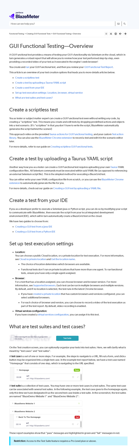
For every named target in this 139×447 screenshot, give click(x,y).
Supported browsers (44, 285)
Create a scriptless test (27, 77)
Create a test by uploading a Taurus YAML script (40, 82)
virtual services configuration (53, 314)
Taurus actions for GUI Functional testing (70, 134)
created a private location (47, 293)
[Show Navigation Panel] (125, 15)
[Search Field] (68, 23)
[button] (118, 23)
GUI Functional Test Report (98, 67)
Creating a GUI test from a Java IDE (33, 226)
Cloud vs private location (32, 259)
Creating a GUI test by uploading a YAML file (77, 188)
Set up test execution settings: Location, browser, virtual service (49, 92)
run (27, 67)
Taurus (113, 167)
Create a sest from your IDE (29, 87)
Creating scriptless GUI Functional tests (71, 146)
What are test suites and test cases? (34, 97)
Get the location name (63, 259)
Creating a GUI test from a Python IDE (35, 231)
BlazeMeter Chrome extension (55, 137)
